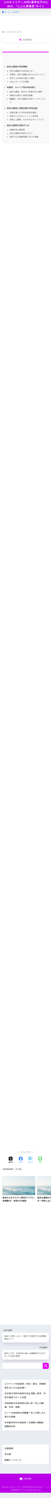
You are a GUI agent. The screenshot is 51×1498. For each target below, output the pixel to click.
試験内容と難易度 (17, 135)
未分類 (18, 1174)
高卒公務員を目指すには (18, 130)
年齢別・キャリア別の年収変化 (21, 92)
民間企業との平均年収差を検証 (23, 117)
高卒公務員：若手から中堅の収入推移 (26, 97)
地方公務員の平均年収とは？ (22, 76)
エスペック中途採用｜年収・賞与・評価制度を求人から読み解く (25, 1391)
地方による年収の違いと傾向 (22, 83)
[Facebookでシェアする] (20, 1165)
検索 (46, 1371)
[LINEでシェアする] (40, 1165)
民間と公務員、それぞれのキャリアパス (27, 125)
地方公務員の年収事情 (17, 72)
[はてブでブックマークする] (30, 1165)
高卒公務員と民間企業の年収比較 (22, 113)
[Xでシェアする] (10, 1165)
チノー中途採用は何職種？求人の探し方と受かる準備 (25, 1420)
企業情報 (8, 1453)
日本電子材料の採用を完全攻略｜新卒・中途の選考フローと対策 (25, 1400)
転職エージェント (13, 1465)
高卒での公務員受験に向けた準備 (24, 142)
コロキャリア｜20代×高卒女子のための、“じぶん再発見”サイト (26, 6)
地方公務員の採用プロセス (21, 138)
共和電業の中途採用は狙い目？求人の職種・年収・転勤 (24, 1410)
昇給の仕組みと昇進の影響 (21, 100)
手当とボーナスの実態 (19, 87)
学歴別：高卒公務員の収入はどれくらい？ (28, 79)
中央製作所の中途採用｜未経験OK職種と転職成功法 (24, 1429)
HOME (25, 1484)
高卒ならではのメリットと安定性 (24, 121)
